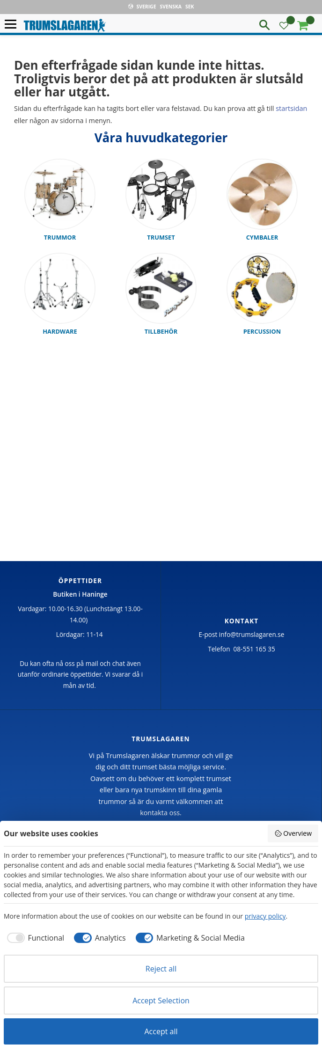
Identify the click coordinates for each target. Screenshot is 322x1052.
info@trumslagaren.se (252, 634)
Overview (293, 833)
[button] (13, 24)
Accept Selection (161, 1000)
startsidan (291, 108)
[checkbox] (34, 937)
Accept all (160, 1031)
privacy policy (265, 916)
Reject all (161, 969)
